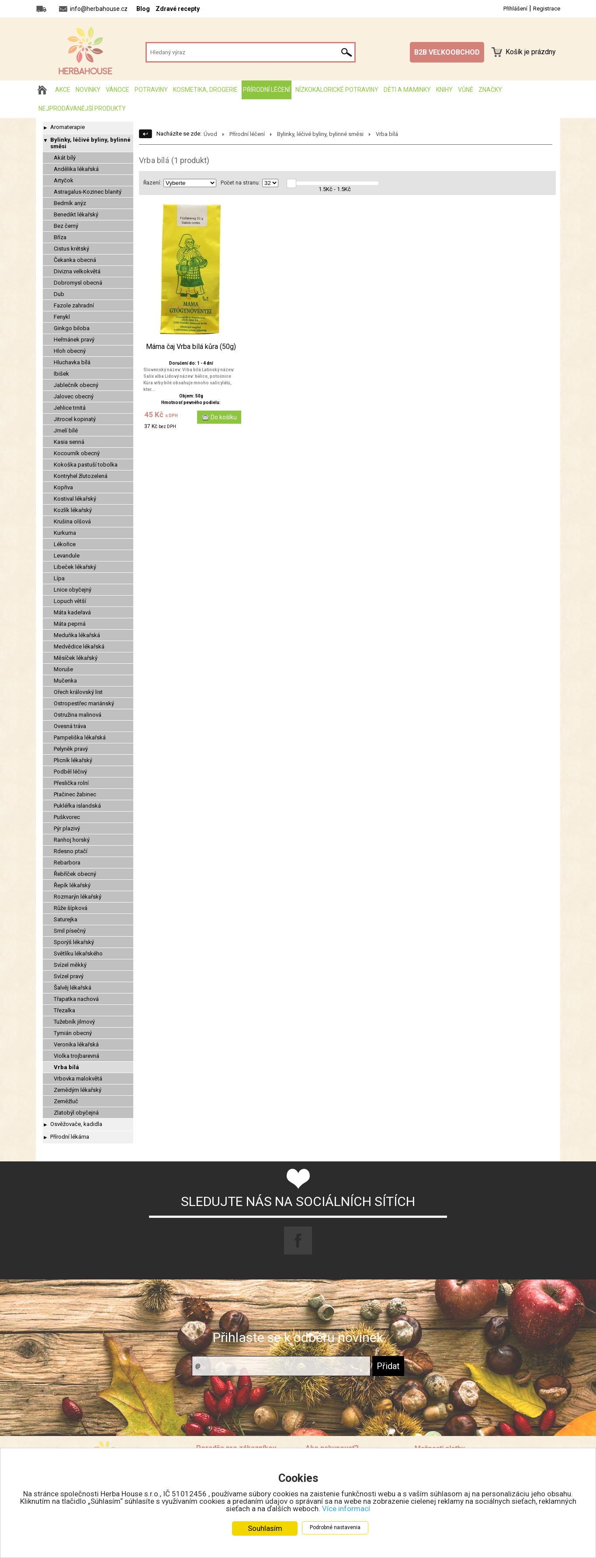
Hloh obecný (70, 351)
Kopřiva (63, 487)
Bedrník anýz (70, 203)
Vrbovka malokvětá (78, 1078)
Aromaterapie (67, 127)
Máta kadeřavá (72, 612)
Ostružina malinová (77, 714)
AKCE (62, 89)
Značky (490, 89)
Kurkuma (65, 533)
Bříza (60, 237)
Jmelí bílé (66, 430)
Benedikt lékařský (76, 214)
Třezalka (64, 1010)
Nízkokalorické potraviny (336, 89)
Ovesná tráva (70, 726)
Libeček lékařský (75, 567)
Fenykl (62, 317)
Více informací (346, 1508)
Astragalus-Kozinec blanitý (87, 191)
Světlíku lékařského (78, 953)
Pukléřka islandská (77, 805)
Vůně (465, 89)
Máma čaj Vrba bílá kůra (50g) (191, 346)
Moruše (63, 669)
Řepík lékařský (72, 885)
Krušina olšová (72, 521)
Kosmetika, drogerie (205, 89)
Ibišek (61, 373)
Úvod (210, 134)
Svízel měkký (70, 965)
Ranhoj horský (72, 840)
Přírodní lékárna (69, 1136)
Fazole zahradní (74, 305)
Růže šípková (70, 908)
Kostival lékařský (75, 498)
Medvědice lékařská (79, 646)
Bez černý (66, 226)
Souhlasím (265, 1528)
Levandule (67, 555)
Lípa (59, 578)
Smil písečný (70, 930)
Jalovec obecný (74, 396)
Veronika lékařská (76, 1044)
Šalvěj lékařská (72, 987)
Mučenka (65, 680)
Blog (143, 8)
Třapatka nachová (76, 999)
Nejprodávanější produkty (82, 108)
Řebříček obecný (75, 874)
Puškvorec (67, 817)
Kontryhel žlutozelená (80, 476)
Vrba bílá (66, 1067)
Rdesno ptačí (70, 851)
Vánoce (117, 89)
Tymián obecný (73, 1033)
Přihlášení (515, 8)
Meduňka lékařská (77, 635)
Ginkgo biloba (72, 328)
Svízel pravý (68, 976)
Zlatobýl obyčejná (76, 1112)
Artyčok (63, 180)
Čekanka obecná (75, 260)
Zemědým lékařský (77, 1090)
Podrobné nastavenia (335, 1527)
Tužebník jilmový (74, 1021)
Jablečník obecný (76, 385)
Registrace (546, 8)
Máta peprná (70, 623)
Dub (59, 294)
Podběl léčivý (70, 771)
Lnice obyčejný (72, 589)
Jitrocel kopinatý (75, 419)
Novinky (88, 89)
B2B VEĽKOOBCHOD (447, 52)
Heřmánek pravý (74, 339)
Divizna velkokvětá (77, 271)
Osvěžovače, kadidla (76, 1124)
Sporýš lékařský (74, 942)
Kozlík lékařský (73, 510)
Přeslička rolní (71, 783)
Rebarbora (67, 862)
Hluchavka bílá (72, 362)
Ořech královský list (78, 692)
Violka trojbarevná (76, 1056)
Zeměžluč (66, 1101)
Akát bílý (65, 157)
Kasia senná (69, 442)
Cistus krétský (71, 248)
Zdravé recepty (178, 8)
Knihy (444, 89)
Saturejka (65, 919)
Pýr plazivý (67, 828)
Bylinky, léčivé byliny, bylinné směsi (90, 143)
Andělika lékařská (76, 169)
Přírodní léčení (266, 89)
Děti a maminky (407, 89)
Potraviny (151, 89)
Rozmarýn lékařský (77, 896)
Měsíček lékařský (75, 658)
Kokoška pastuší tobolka (86, 464)
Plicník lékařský (73, 760)
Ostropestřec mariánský (84, 703)
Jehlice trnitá (70, 407)
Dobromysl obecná (78, 282)
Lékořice (65, 544)
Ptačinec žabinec (75, 794)
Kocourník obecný (77, 453)
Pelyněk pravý (71, 749)
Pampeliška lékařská (80, 737)
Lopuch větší (70, 601)
